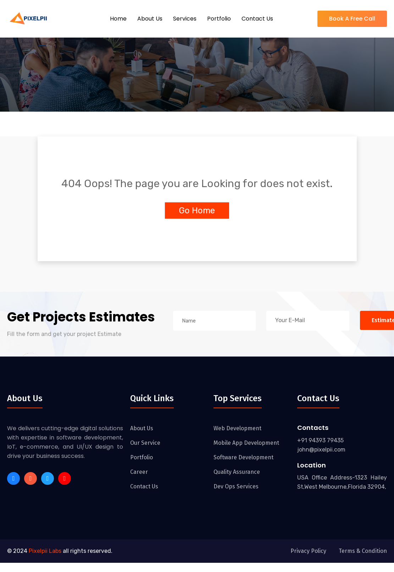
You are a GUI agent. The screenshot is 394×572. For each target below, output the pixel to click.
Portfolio (219, 19)
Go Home (197, 210)
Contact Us (257, 19)
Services (184, 19)
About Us (149, 19)
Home (118, 19)
